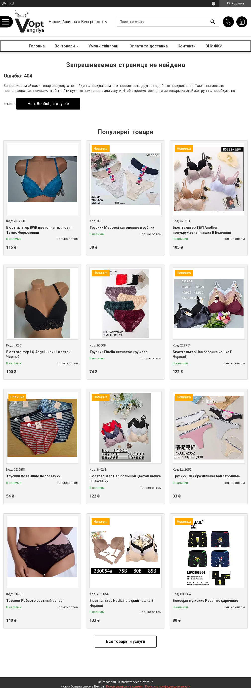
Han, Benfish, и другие (48, 103)
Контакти (187, 46)
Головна (37, 46)
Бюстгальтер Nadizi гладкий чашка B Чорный (121, 603)
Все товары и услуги (125, 641)
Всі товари (65, 46)
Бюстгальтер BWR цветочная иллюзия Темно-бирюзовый (39, 230)
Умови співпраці (104, 46)
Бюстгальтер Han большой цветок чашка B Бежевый (125, 478)
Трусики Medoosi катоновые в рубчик (121, 227)
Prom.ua (147, 682)
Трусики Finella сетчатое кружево (118, 352)
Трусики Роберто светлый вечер (34, 601)
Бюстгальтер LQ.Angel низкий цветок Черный (38, 354)
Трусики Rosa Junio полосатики (33, 476)
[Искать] (213, 21)
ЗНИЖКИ (214, 46)
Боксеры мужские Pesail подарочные (205, 601)
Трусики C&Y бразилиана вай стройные (206, 476)
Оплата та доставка (148, 46)
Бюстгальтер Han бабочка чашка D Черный (203, 354)
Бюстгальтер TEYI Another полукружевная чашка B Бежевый (202, 230)
